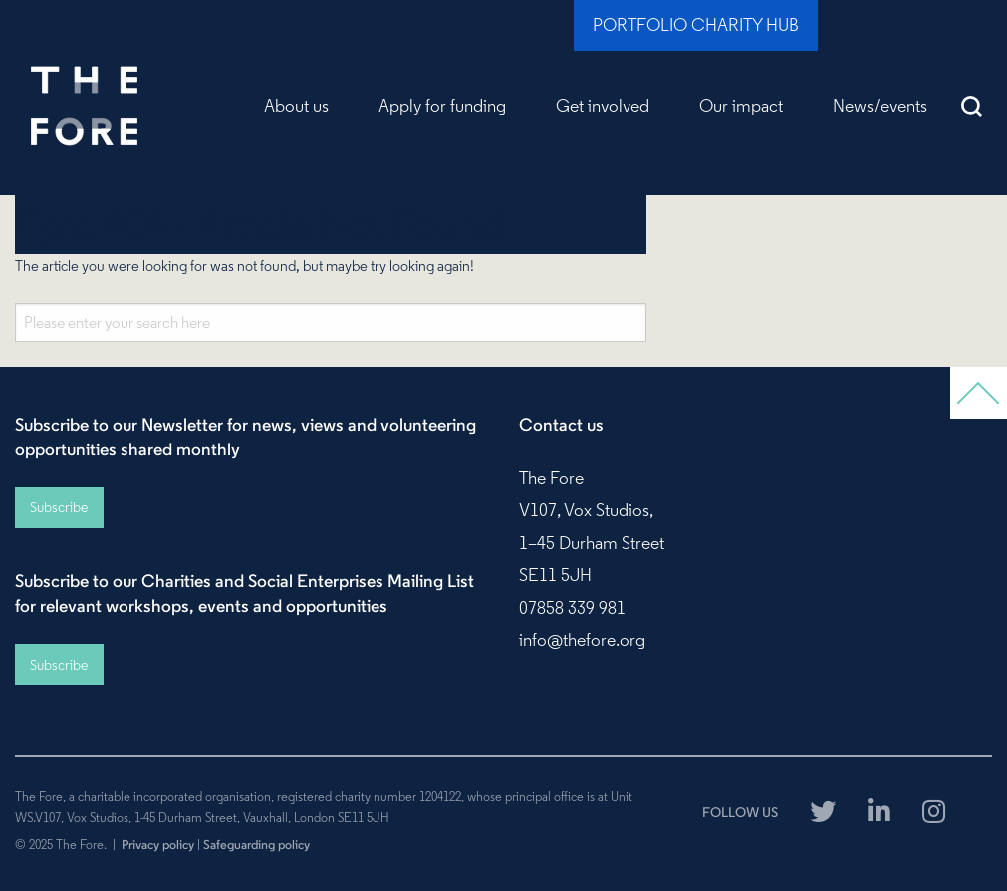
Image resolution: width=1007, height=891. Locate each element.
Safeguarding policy (256, 844)
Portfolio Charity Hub (696, 25)
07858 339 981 (572, 608)
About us (296, 106)
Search (972, 106)
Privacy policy (158, 844)
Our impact (741, 106)
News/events (880, 106)
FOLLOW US (740, 812)
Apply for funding (442, 106)
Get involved (602, 106)
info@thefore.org (582, 640)
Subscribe (59, 507)
